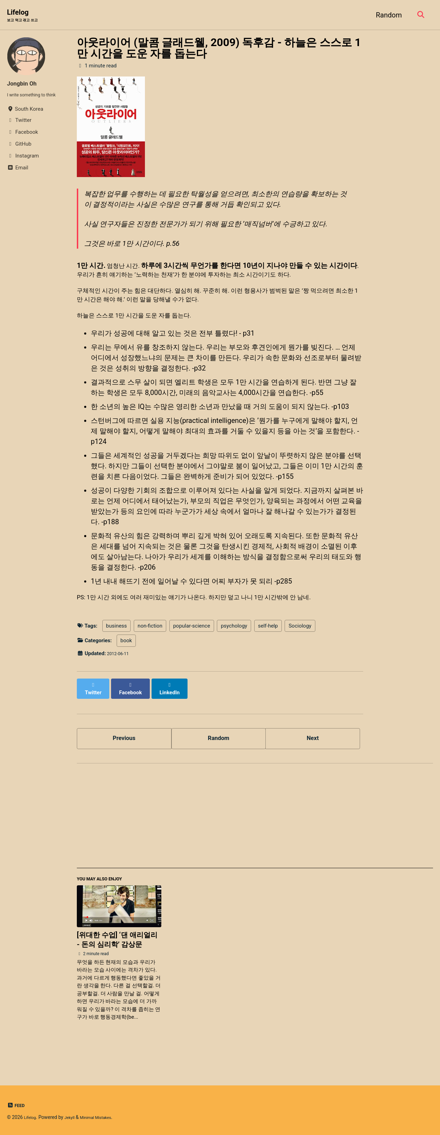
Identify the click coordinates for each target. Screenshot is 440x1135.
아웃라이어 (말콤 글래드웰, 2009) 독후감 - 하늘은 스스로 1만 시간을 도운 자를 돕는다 (219, 49)
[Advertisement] (255, 838)
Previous (124, 755)
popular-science (191, 647)
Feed (17, 1106)
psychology (234, 647)
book (126, 662)
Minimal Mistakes (103, 1117)
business (116, 647)
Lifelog (26, 16)
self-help (268, 647)
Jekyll (73, 1117)
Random (386, 15)
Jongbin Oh (25, 84)
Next (313, 755)
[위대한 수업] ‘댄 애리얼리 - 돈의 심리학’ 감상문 (117, 962)
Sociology (299, 647)
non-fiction (150, 647)
